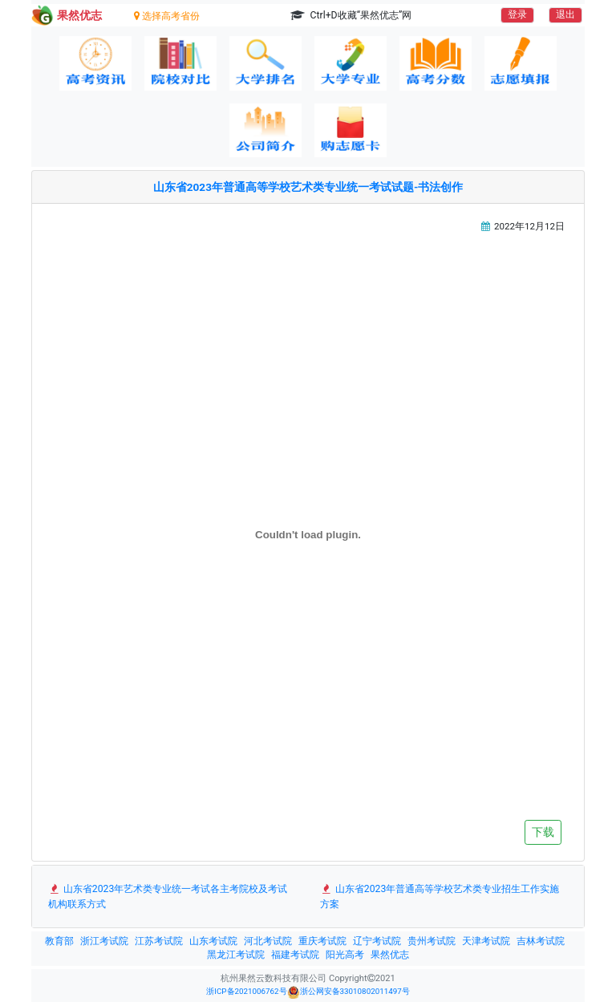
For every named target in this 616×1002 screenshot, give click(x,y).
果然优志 (390, 954)
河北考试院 (268, 941)
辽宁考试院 (377, 941)
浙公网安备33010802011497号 (348, 992)
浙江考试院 (104, 941)
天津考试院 (486, 941)
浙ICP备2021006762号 (246, 991)
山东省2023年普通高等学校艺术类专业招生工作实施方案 (439, 896)
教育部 (59, 941)
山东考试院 (213, 941)
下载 (543, 832)
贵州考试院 (431, 941)
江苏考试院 (159, 941)
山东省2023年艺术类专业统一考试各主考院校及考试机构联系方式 (167, 896)
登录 (517, 14)
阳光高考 (345, 954)
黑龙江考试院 (236, 954)
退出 (565, 14)
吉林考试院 (541, 941)
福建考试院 (295, 954)
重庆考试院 (322, 941)
